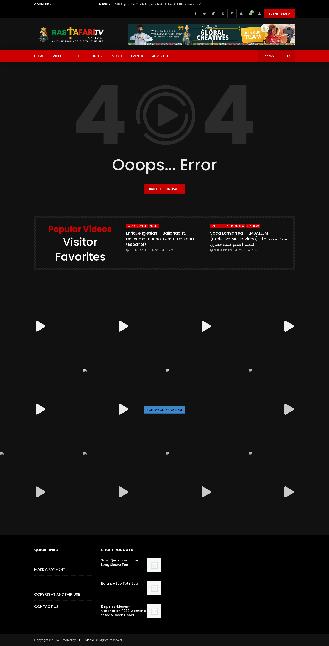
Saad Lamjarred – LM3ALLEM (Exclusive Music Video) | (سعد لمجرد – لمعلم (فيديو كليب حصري (248, 238)
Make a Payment (49, 569)
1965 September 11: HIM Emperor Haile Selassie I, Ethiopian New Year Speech (159, 4)
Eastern (216, 226)
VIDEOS (58, 56)
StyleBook (253, 226)
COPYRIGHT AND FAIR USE (57, 594)
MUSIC (117, 56)
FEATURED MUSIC (234, 226)
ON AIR (97, 56)
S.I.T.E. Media (85, 640)
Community (42, 4)
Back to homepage (164, 189)
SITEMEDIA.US (139, 250)
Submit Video (279, 14)
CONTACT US (46, 606)
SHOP (78, 56)
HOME (39, 56)
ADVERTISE (160, 56)
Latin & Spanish (137, 226)
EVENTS (137, 56)
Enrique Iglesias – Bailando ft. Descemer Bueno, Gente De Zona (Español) (160, 238)
